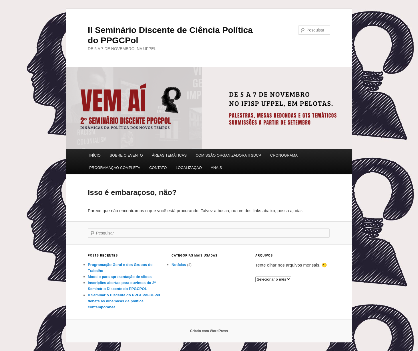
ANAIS (216, 167)
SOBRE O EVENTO (126, 155)
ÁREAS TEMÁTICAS (169, 155)
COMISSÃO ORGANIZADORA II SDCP (228, 155)
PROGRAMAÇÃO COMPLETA (114, 167)
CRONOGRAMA (284, 155)
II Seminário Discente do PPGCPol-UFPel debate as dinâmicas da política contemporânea (124, 301)
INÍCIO (95, 155)
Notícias (179, 265)
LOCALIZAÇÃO (189, 167)
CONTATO (158, 167)
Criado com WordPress (209, 331)
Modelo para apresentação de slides (120, 277)
